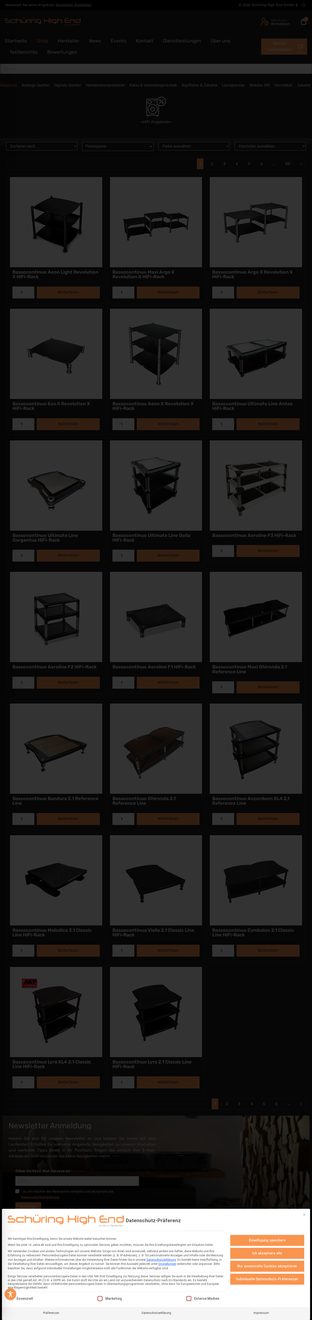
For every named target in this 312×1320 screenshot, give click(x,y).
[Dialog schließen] (304, 1215)
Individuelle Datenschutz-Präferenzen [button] (267, 1279)
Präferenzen (51, 1313)
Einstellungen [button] (167, 1264)
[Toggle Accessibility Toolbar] (10, 1294)
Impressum (261, 1313)
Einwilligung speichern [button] (267, 1240)
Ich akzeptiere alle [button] (267, 1253)
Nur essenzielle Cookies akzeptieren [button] (267, 1266)
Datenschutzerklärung (161, 1259)
